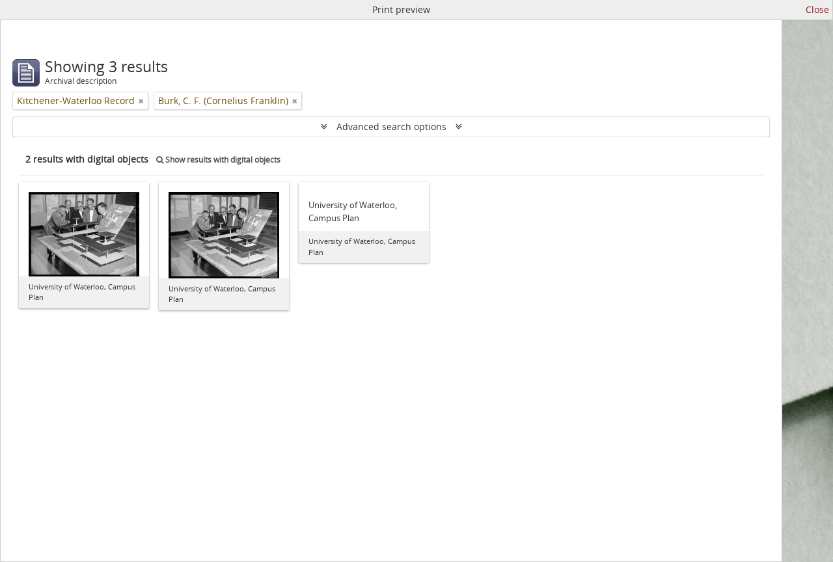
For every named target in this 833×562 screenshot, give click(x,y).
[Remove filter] (141, 100)
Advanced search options (391, 126)
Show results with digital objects (218, 159)
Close (817, 9)
